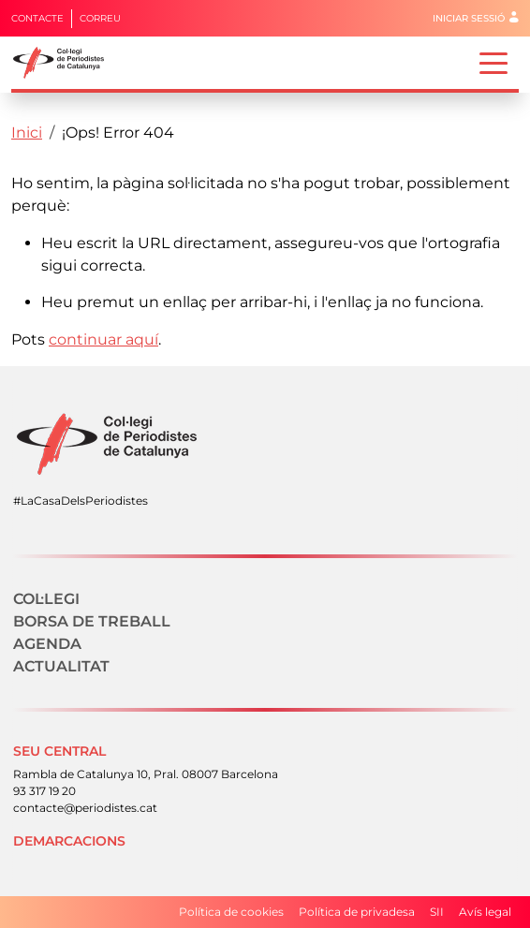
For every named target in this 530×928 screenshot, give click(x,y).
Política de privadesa (357, 912)
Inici (26, 132)
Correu (100, 18)
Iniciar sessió (469, 18)
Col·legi (46, 599)
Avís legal (485, 912)
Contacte (37, 18)
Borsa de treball (91, 621)
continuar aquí (103, 339)
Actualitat (61, 666)
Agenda (47, 644)
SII (437, 912)
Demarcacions (69, 840)
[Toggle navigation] (493, 62)
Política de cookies (231, 912)
